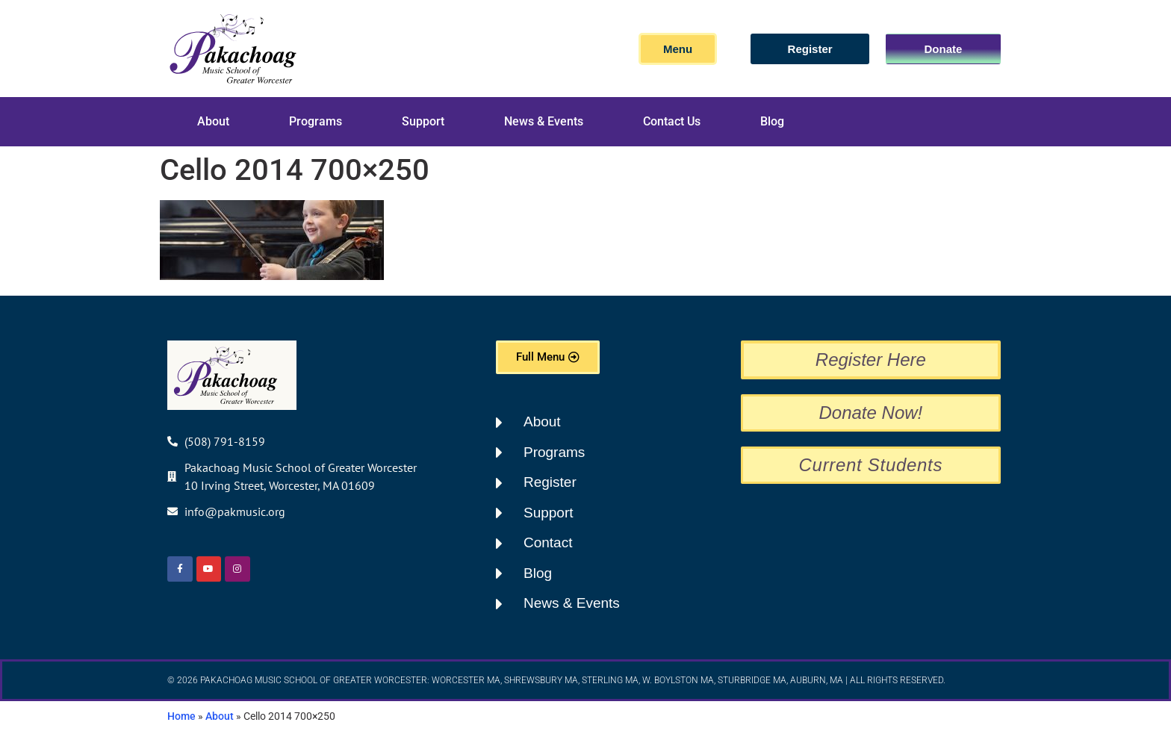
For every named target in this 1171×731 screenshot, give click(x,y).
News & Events (543, 121)
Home (181, 716)
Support (423, 121)
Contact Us (672, 121)
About (213, 121)
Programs (315, 121)
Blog (772, 121)
